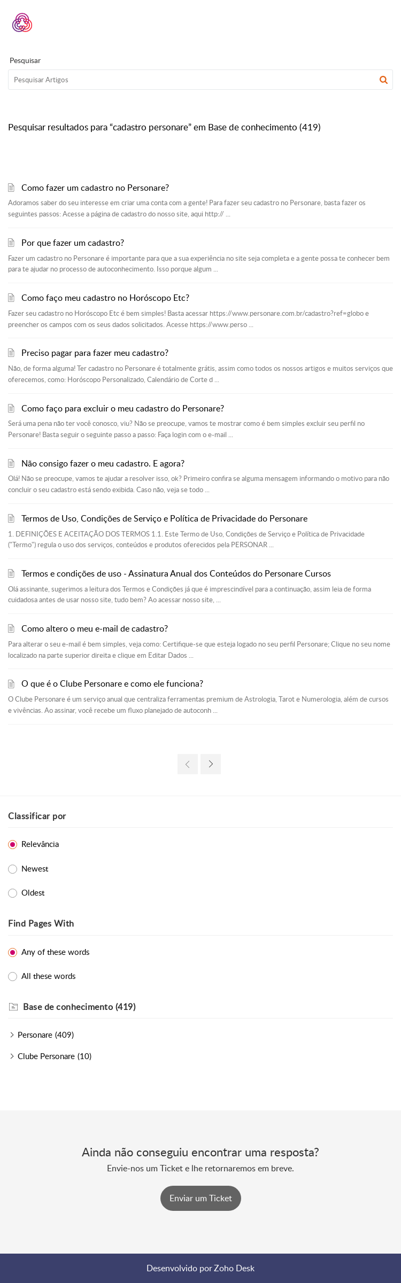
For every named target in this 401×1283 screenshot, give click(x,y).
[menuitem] (357, 22)
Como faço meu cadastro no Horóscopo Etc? (105, 298)
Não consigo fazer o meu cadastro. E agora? (102, 463)
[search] (200, 79)
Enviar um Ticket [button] (200, 1198)
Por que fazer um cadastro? (72, 242)
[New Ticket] (200, 1198)
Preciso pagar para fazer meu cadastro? (94, 353)
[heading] (208, 1007)
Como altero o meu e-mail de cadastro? (94, 628)
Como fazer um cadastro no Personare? (95, 187)
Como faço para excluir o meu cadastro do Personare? (122, 408)
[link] (188, 764)
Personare (35, 1034)
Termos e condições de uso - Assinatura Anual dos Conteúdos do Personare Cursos (176, 573)
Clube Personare (46, 1056)
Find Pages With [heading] (41, 923)
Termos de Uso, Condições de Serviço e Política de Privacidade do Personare (164, 518)
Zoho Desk (234, 1268)
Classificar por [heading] (37, 816)
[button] (357, 22)
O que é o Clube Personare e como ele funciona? (112, 683)
